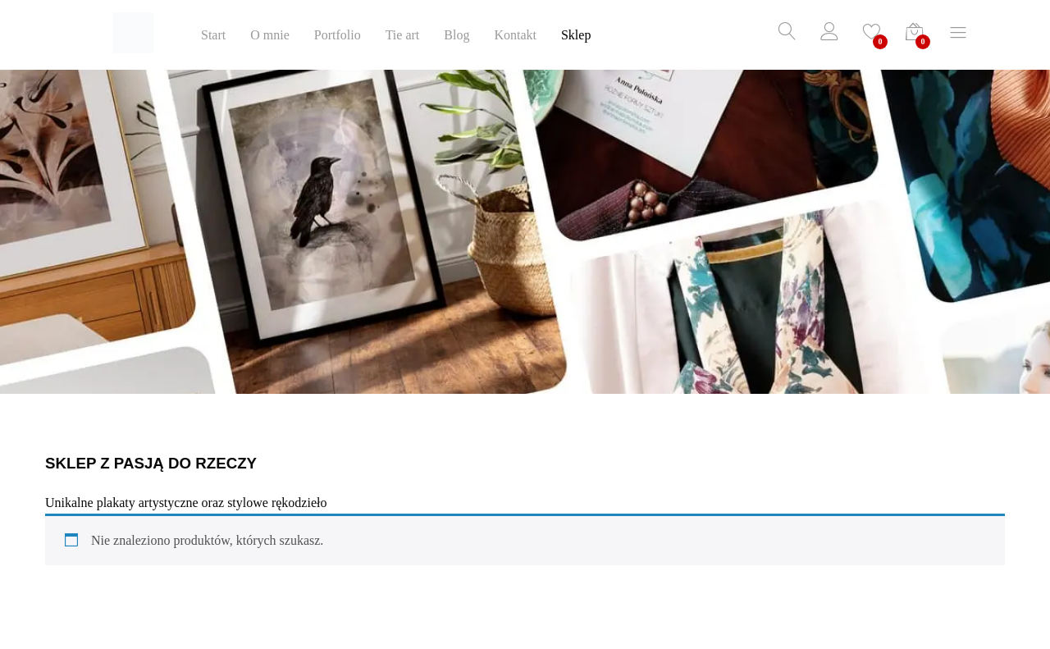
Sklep (576, 35)
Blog (456, 35)
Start (213, 35)
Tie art (403, 35)
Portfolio (337, 35)
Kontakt (515, 35)
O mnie (270, 35)
